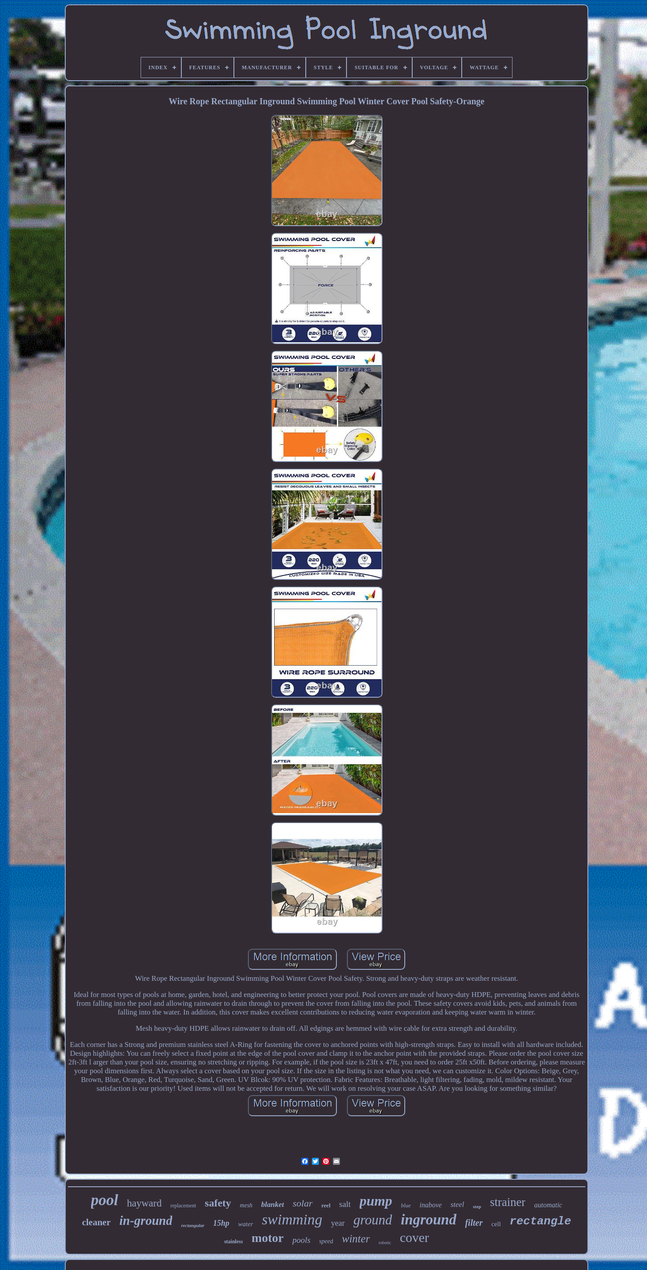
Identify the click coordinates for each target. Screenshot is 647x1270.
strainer (507, 1202)
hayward (144, 1203)
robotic (384, 1242)
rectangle (540, 1221)
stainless (233, 1241)
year (338, 1223)
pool (104, 1200)
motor (267, 1238)
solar (302, 1203)
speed (326, 1241)
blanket (272, 1204)
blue (405, 1205)
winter (356, 1239)
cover (414, 1237)
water (245, 1223)
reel (326, 1205)
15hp (221, 1223)
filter (474, 1222)
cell (496, 1223)
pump (376, 1201)
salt (344, 1204)
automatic (548, 1205)
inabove (431, 1205)
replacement (183, 1206)
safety (218, 1203)
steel (457, 1204)
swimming (292, 1219)
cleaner (96, 1222)
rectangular (192, 1225)
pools (301, 1240)
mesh (246, 1205)
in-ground (146, 1220)
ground (373, 1219)
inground (428, 1219)
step (477, 1206)
